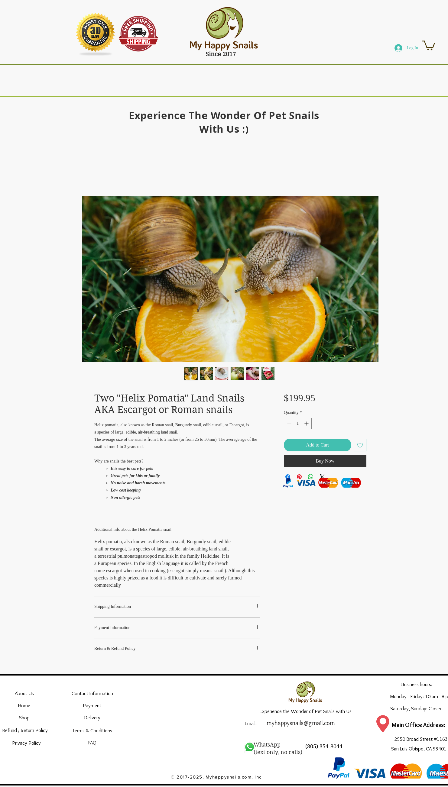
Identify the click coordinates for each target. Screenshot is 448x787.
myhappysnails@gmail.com (301, 723)
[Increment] (307, 423)
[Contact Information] (92, 693)
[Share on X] (322, 476)
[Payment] (92, 705)
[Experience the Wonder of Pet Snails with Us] (305, 711)
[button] (428, 45)
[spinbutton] (297, 423)
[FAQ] (92, 743)
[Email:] (250, 723)
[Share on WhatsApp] (310, 476)
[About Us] (24, 693)
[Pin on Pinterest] (299, 476)
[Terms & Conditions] (92, 730)
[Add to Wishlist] (360, 445)
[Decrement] (288, 423)
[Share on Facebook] (287, 476)
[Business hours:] (416, 684)
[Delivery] (92, 717)
